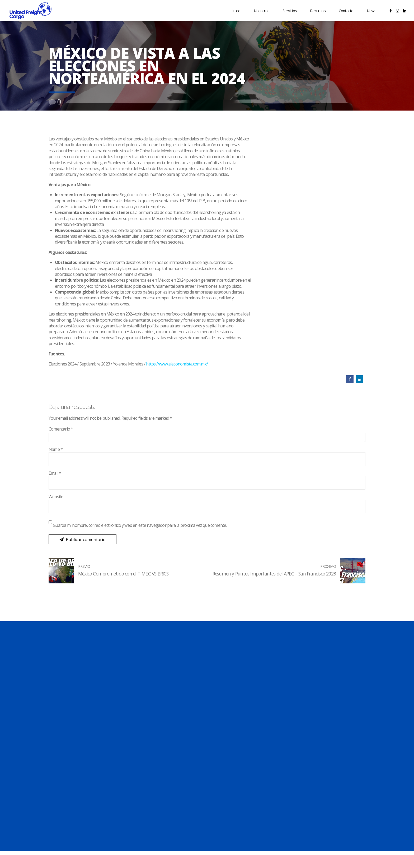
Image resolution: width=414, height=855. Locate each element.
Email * (55, 473)
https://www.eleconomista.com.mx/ (177, 364)
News (372, 10)
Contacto (346, 10)
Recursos (318, 10)
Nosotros (262, 10)
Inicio (236, 10)
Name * (56, 449)
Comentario (61, 429)
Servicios (290, 10)
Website (56, 497)
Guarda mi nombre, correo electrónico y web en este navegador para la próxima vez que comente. (140, 525)
